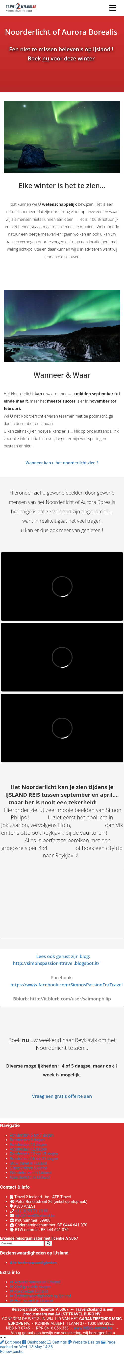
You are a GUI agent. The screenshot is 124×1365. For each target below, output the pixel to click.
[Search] (48, 1243)
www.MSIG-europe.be (93, 1328)
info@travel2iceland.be (35, 1215)
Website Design (84, 1342)
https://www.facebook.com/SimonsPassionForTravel (66, 985)
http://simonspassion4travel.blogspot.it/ (56, 963)
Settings (57, 1342)
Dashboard (34, 1342)
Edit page (11, 1342)
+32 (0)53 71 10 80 (31, 1211)
